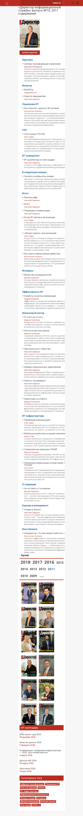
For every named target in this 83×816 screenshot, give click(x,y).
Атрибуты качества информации (40, 296)
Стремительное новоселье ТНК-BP (40, 449)
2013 (34, 569)
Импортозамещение (29, 802)
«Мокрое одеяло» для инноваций (40, 233)
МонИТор (28, 89)
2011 (51, 569)
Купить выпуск (29, 53)
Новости (57, 3)
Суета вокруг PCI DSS (34, 134)
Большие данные (48, 802)
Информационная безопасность (34, 795)
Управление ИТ (52, 784)
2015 (60, 562)
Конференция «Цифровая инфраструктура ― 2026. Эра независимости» (40, 751)
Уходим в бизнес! (32, 509)
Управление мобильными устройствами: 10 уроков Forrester (49, 464)
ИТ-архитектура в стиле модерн (39, 160)
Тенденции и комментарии (37, 210)
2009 (34, 576)
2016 (49, 562)
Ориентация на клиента (35, 399)
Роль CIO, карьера (28, 788)
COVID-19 (36, 805)
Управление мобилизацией (37, 420)
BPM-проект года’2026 (30, 734)
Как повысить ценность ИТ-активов (41, 108)
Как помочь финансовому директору (42, 253)
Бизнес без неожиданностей (37, 275)
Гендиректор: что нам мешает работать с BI (45, 533)
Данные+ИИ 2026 (28, 760)
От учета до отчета (33, 317)
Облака (41, 788)
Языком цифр (30, 197)
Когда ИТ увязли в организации (39, 217)
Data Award (25, 805)
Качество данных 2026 (30, 742)
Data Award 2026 (27, 768)
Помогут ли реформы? (35, 380)
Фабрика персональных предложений (42, 367)
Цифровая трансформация (32, 784)
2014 (25, 569)
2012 (43, 569)
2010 (25, 576)
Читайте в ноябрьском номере (39, 176)
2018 (26, 562)
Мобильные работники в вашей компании (44, 433)
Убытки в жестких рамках (36, 330)
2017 (38, 562)
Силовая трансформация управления (42, 64)
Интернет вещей (28, 798)
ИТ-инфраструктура (29, 791)
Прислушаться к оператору (37, 349)
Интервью (41, 798)
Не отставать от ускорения (37, 488)
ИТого (27, 204)
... (42, 575)
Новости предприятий (34, 96)
